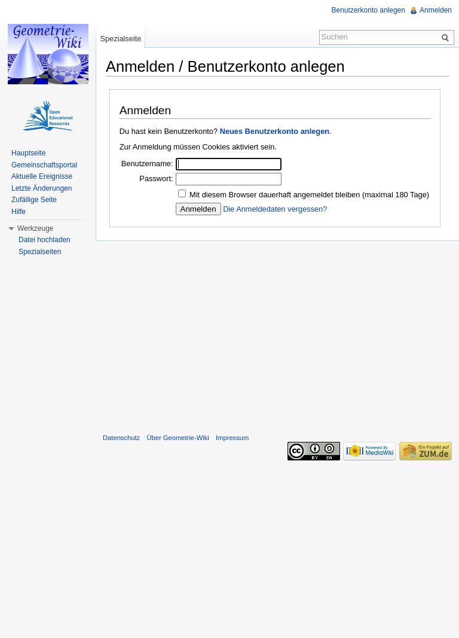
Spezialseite (120, 38)
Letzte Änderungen (41, 188)
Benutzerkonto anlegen (368, 10)
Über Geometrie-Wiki (177, 437)
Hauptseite (28, 153)
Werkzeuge (35, 228)
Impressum (232, 437)
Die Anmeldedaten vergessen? (275, 208)
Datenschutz (121, 437)
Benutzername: (147, 163)
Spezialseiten (40, 252)
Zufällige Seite (34, 200)
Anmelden (436, 10)
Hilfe (18, 211)
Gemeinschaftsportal (44, 165)
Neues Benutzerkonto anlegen (274, 131)
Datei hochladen (45, 240)
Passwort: (156, 178)
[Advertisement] (277, 334)
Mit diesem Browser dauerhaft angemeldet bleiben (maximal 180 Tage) (309, 194)
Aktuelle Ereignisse (41, 176)
